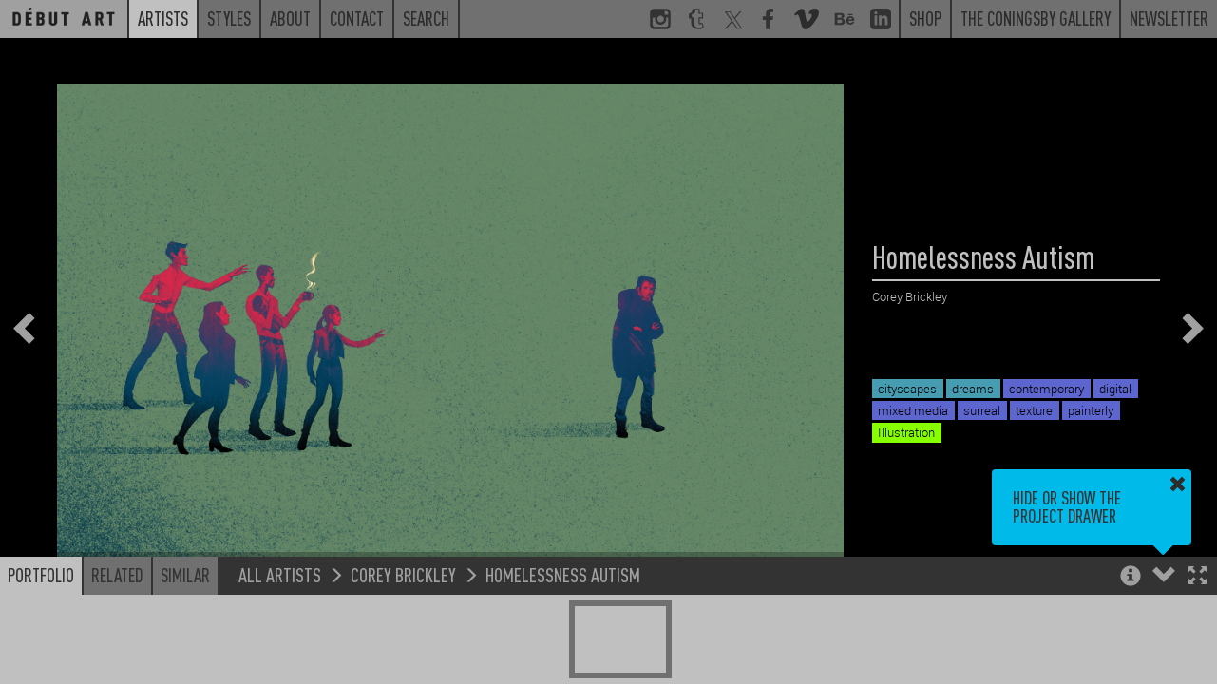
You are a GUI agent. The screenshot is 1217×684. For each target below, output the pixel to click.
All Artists (279, 574)
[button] (1197, 577)
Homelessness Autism (562, 574)
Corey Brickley (403, 574)
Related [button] (117, 574)
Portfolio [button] (41, 574)
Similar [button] (185, 574)
